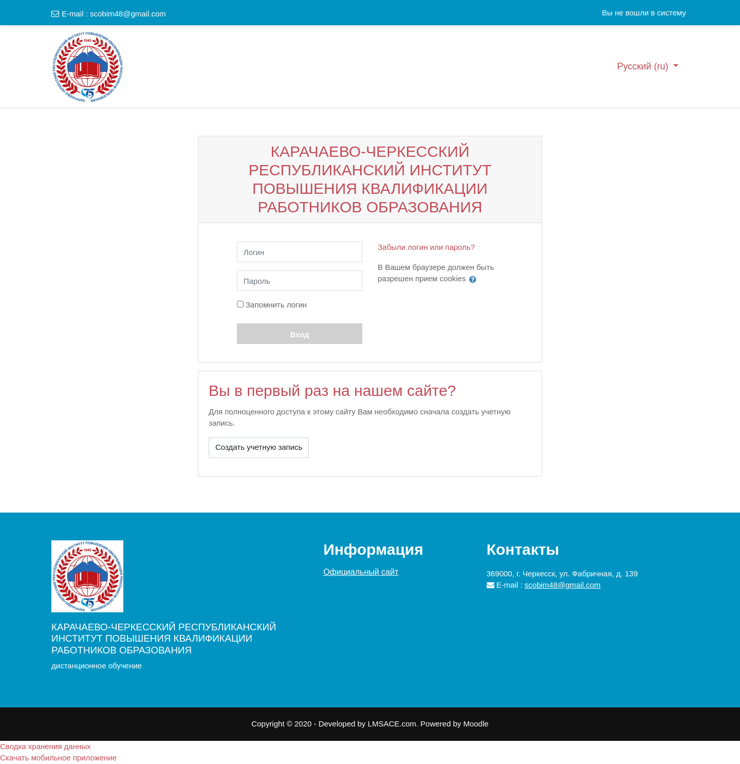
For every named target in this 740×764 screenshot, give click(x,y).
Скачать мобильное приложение (58, 757)
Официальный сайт (360, 572)
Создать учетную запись (258, 447)
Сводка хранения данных (45, 746)
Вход (299, 334)
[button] (475, 279)
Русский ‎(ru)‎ (644, 66)
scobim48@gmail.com (128, 13)
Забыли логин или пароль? (426, 247)
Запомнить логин (276, 304)
